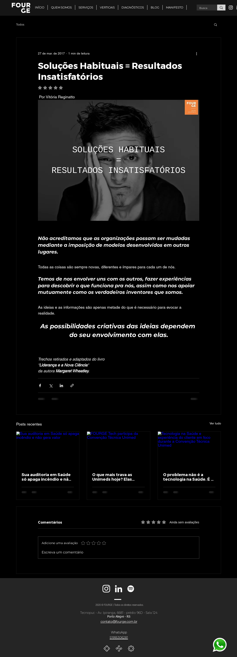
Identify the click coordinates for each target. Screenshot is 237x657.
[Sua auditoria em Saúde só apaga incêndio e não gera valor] (47, 449)
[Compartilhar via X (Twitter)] (51, 385)
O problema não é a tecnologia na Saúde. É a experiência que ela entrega (188, 476)
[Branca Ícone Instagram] (231, 7)
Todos (20, 24)
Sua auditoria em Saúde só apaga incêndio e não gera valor (46, 476)
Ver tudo (215, 423)
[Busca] (203, 8)
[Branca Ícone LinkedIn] (118, 589)
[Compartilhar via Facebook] (40, 385)
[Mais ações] (196, 53)
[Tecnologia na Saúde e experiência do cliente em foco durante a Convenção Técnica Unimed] (189, 449)
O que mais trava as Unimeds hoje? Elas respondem (112, 476)
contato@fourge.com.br (119, 622)
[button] (107, 7)
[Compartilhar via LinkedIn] (61, 385)
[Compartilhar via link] (72, 385)
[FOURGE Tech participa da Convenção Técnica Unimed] (118, 449)
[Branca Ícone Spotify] (131, 589)
